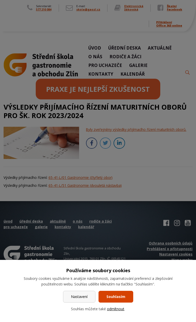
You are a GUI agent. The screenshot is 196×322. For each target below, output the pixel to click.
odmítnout (115, 308)
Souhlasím (115, 296)
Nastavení (79, 296)
